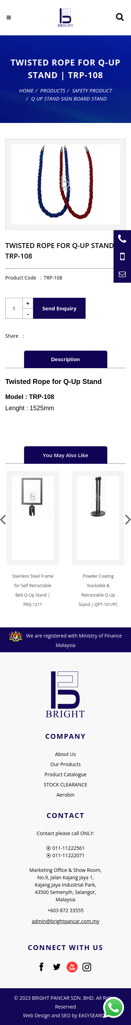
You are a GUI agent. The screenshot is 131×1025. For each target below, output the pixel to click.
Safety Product (92, 90)
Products (52, 90)
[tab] (66, 359)
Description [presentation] (65, 359)
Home (26, 90)
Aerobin (66, 794)
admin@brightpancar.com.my (66, 921)
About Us (65, 754)
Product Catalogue (65, 774)
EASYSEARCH (93, 1015)
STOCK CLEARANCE (65, 784)
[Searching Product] (120, 17)
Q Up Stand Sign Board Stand (69, 98)
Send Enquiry (59, 308)
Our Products (65, 764)
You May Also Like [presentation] (65, 455)
